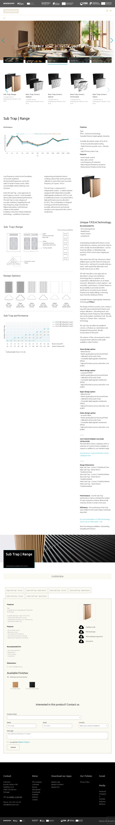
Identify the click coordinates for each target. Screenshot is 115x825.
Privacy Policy (85, 782)
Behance (102, 804)
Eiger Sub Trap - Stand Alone (36, 590)
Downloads (36, 792)
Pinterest (102, 801)
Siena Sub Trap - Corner (58, 590)
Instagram (102, 794)
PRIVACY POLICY (24, 742)
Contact (35, 800)
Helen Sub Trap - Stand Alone (37, 596)
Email (45, 722)
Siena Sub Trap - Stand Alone (80, 590)
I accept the (20, 742)
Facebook (102, 791)
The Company (37, 782)
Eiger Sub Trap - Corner (14, 590)
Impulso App (55, 782)
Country (81, 722)
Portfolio (35, 795)
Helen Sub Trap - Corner (15, 596)
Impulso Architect (57, 784)
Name (9, 722)
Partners (35, 797)
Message (10, 731)
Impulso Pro (55, 787)
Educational (36, 789)
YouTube (102, 799)
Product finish (12, 714)
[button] (5, 18)
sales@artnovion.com (11, 805)
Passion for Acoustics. (107, 821)
